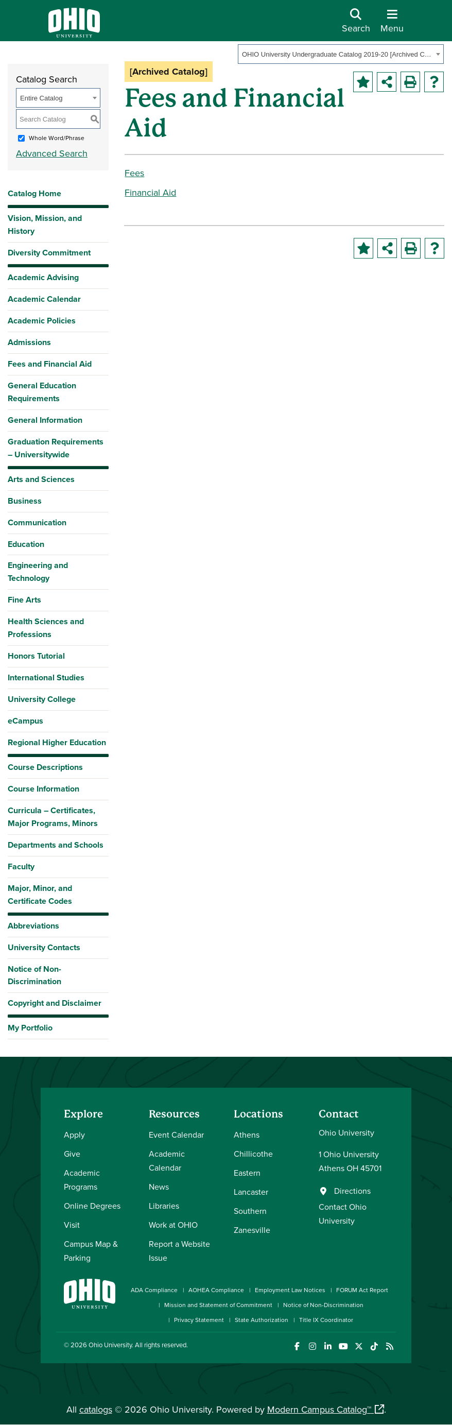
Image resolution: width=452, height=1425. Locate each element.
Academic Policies (42, 321)
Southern (250, 1210)
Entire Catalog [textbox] (41, 98)
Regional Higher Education (57, 742)
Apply (74, 1134)
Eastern (247, 1172)
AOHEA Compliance (216, 1289)
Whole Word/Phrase (56, 137)
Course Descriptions (45, 767)
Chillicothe (253, 1153)
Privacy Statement (199, 1319)
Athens (246, 1134)
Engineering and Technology (38, 571)
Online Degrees (92, 1205)
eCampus (25, 721)
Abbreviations (33, 926)
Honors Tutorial (36, 656)
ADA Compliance (154, 1289)
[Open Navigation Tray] (392, 24)
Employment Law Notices (290, 1289)
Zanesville (252, 1229)
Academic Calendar (44, 299)
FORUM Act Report (362, 1289)
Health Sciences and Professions (46, 627)
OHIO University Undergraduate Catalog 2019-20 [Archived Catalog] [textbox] (337, 54)
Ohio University (110, 1344)
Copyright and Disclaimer (54, 1003)
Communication (37, 522)
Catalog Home (34, 193)
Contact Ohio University (343, 1213)
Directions (352, 1190)
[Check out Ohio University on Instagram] (312, 1346)
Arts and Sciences (41, 479)
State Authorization (261, 1319)
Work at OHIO (173, 1224)
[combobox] (341, 54)
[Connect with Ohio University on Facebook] (296, 1346)
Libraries (164, 1205)
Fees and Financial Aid (50, 364)
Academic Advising (43, 277)
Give (72, 1153)
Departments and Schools (55, 845)
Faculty (21, 866)
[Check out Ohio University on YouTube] (343, 1346)
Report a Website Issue (179, 1250)
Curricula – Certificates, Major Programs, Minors (53, 816)
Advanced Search (52, 153)
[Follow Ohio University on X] (358, 1346)
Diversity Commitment (49, 253)
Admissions (29, 342)
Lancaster (251, 1191)
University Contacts (44, 947)
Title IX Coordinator (326, 1319)
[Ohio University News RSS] (389, 1346)
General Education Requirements (42, 392)
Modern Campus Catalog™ (319, 1409)
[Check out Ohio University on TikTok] (374, 1346)
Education (26, 544)
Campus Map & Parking (91, 1250)
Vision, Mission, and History (45, 224)
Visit (72, 1224)
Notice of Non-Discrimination (34, 975)
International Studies (46, 677)
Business (25, 501)
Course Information (43, 789)
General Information (45, 420)
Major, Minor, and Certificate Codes (40, 894)
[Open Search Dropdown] (356, 24)
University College (42, 699)
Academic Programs (82, 1179)
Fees (134, 172)
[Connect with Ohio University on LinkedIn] (327, 1346)
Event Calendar (176, 1134)
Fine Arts (24, 600)
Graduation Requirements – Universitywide (55, 448)
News (159, 1186)
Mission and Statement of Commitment (218, 1304)
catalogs (95, 1409)
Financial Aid (150, 192)
